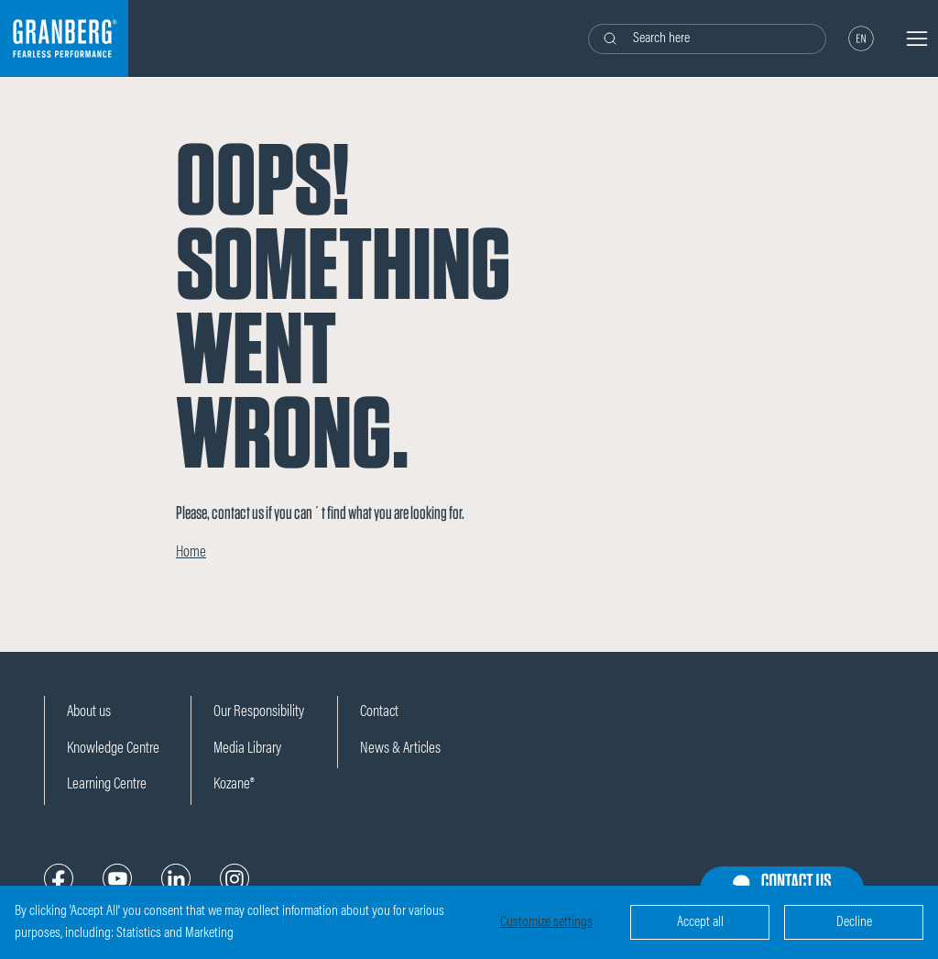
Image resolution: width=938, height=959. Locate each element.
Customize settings (546, 922)
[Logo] (64, 38)
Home (191, 553)
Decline (854, 922)
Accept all (700, 922)
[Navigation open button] (917, 38)
